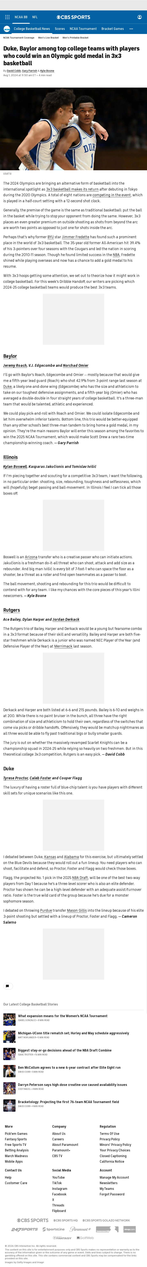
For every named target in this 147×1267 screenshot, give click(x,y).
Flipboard (59, 1211)
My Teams (107, 1189)
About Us (59, 1134)
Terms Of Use (109, 1134)
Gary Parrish (29, 70)
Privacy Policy (110, 1139)
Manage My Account (114, 1178)
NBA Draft (80, 878)
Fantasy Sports (16, 1139)
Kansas (50, 857)
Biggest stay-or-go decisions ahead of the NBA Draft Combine (65, 1050)
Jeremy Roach (15, 365)
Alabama (71, 857)
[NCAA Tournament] (83, 29)
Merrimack (63, 646)
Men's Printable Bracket (75, 37)
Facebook (59, 1194)
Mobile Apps (14, 1162)
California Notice (112, 1162)
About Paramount (65, 1145)
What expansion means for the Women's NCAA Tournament (62, 1016)
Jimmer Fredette (75, 237)
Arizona (31, 557)
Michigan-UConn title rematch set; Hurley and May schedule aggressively (73, 1033)
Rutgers (11, 610)
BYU (50, 237)
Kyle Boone (47, 70)
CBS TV (57, 1156)
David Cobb (14, 70)
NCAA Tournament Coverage (18, 37)
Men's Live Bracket (48, 37)
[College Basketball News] (31, 29)
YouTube (58, 1178)
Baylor (10, 356)
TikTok (57, 1183)
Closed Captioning (113, 1156)
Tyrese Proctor (15, 778)
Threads (58, 1205)
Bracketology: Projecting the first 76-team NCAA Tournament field (68, 1102)
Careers (58, 1139)
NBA (116, 255)
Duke (7, 386)
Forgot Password (112, 1194)
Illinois (10, 457)
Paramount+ (61, 1150)
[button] (131, 29)
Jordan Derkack (66, 619)
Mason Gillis (77, 910)
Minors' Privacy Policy (115, 1145)
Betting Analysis (17, 1150)
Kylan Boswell (15, 466)
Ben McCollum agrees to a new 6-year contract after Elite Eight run (69, 1068)
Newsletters (109, 1183)
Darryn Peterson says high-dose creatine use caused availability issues (72, 1085)
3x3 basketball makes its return (72, 189)
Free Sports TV (15, 1145)
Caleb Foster (40, 778)
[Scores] (59, 29)
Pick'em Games (16, 1134)
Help (8, 1178)
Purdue (46, 910)
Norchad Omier (75, 365)
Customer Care (16, 1183)
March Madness (16, 1156)
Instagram (59, 1189)
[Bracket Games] (112, 29)
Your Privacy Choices (115, 1150)
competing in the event (112, 195)
